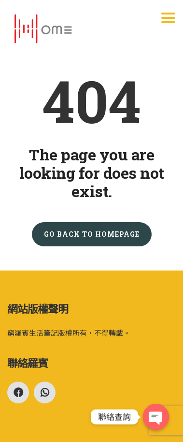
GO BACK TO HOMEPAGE (92, 234)
